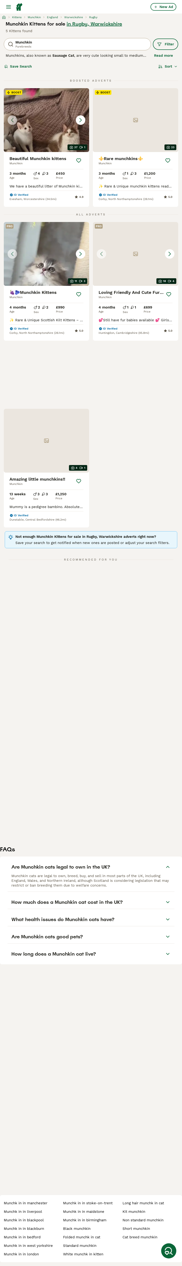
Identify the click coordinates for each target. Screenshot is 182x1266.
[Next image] (80, 120)
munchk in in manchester (25, 1203)
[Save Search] (168, 1250)
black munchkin (77, 1229)
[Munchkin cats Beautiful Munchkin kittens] (46, 120)
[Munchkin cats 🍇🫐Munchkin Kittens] (46, 254)
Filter (165, 44)
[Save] (78, 160)
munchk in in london (21, 1254)
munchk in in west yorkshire (28, 1246)
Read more (163, 55)
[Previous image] (12, 120)
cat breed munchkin (140, 1237)
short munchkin (136, 1229)
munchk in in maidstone (83, 1211)
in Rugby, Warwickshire (94, 24)
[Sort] (168, 66)
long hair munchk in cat (143, 1203)
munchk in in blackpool (24, 1220)
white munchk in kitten (83, 1254)
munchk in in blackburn (24, 1229)
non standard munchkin (143, 1220)
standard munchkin (79, 1246)
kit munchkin (134, 1211)
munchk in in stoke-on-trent (88, 1203)
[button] (46, 120)
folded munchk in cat (81, 1237)
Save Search (18, 66)
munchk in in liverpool (23, 1211)
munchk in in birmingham (84, 1220)
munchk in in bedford (22, 1237)
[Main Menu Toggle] (8, 7)
